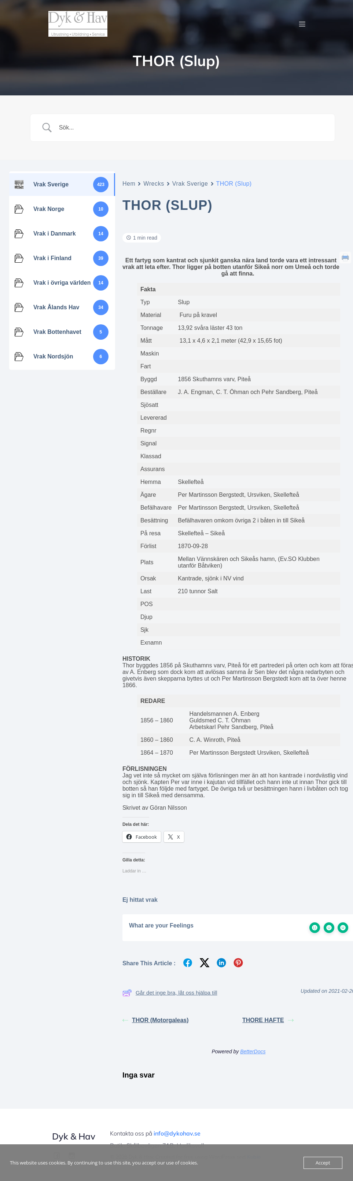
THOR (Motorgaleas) (155, 1020)
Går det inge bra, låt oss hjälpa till (169, 993)
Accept (323, 1162)
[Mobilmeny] (302, 24)
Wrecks (153, 184)
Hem (128, 184)
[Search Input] (191, 127)
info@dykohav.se (177, 1133)
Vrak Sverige (190, 184)
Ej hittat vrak (140, 900)
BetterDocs (252, 1051)
